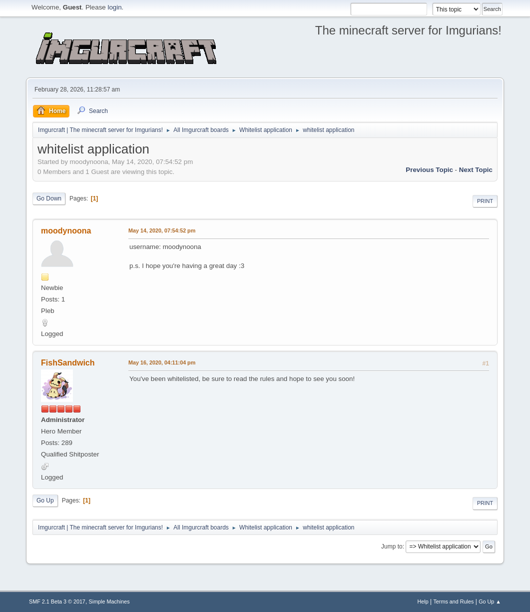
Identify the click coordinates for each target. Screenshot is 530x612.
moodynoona (66, 230)
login (114, 7)
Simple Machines (109, 601)
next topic (476, 170)
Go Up (45, 500)
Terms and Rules (453, 601)
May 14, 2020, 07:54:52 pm (161, 231)
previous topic (429, 170)
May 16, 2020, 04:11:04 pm (161, 363)
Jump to (392, 546)
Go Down (48, 198)
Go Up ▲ (490, 601)
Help (422, 601)
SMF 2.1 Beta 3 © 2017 (57, 601)
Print (485, 201)
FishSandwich (67, 362)
